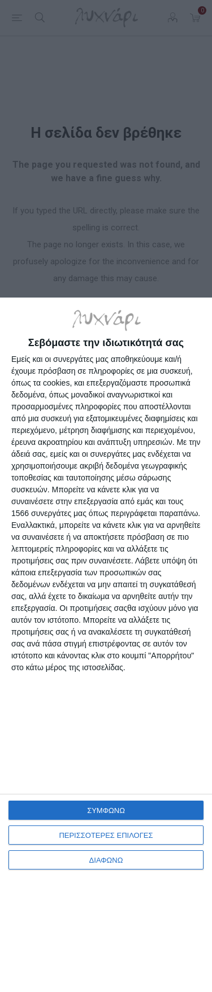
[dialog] (106, 645)
